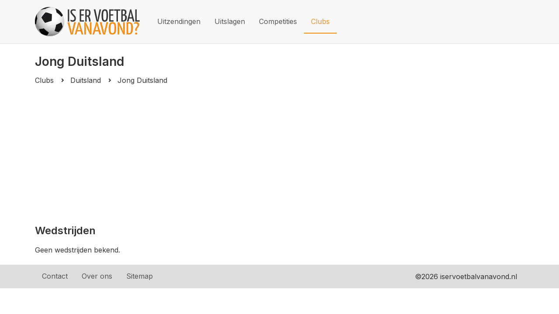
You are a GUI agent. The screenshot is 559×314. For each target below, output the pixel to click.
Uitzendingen (178, 21)
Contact (55, 276)
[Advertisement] (279, 154)
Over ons (97, 276)
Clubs (320, 21)
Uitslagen (229, 21)
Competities (278, 21)
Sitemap (139, 276)
